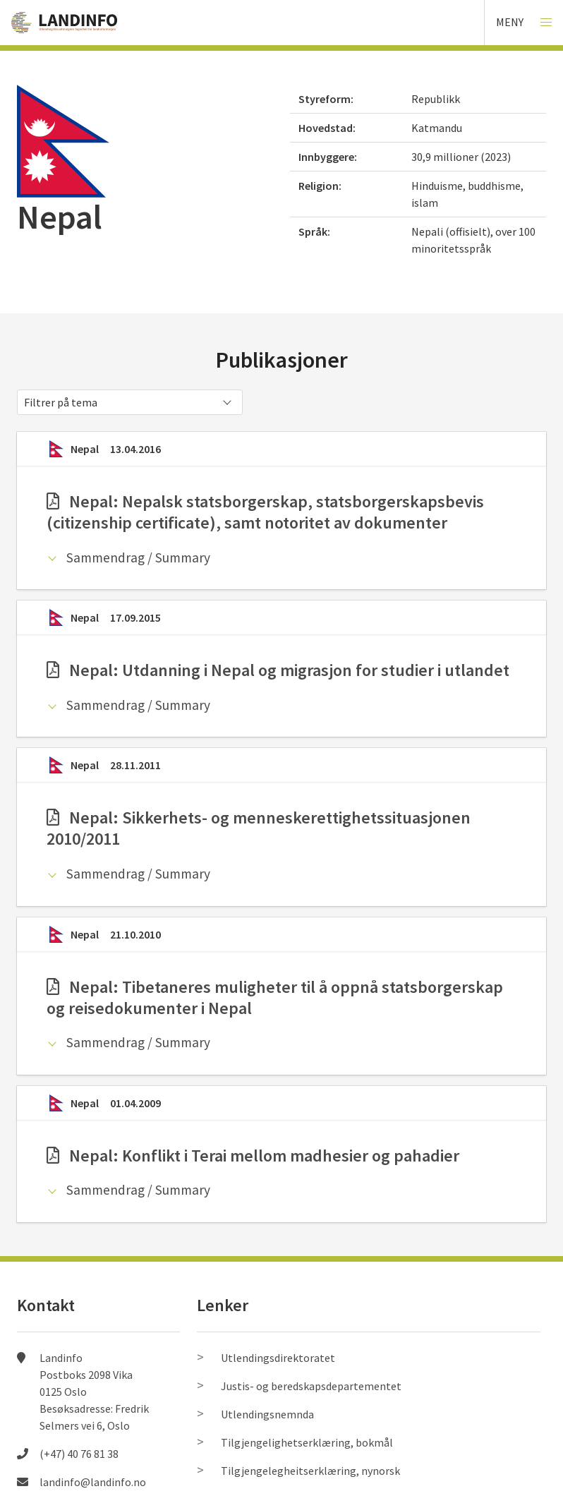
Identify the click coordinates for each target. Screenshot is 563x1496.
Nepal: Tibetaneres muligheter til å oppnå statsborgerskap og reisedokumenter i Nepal (275, 997)
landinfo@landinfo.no (93, 1482)
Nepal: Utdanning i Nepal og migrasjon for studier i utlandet (278, 670)
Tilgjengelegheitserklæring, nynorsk (310, 1471)
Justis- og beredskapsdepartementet (311, 1386)
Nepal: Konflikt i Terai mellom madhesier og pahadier (253, 1155)
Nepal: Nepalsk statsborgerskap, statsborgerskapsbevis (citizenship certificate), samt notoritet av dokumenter (265, 511)
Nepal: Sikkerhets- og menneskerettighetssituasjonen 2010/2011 (259, 828)
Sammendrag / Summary (138, 557)
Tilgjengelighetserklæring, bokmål (307, 1442)
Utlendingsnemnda (267, 1414)
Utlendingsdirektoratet (278, 1358)
